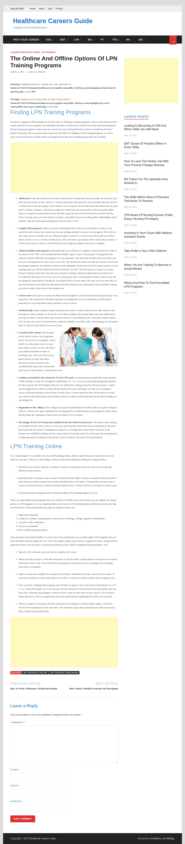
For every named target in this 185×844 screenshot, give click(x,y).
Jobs (50, 8)
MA (90, 39)
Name (15, 769)
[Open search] (173, 39)
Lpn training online (34, 672)
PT (102, 39)
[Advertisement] (64, 167)
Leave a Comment (36, 71)
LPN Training (49, 52)
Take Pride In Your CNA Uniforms (145, 250)
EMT (62, 39)
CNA (48, 39)
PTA (115, 39)
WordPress (155, 838)
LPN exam (72, 381)
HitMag (170, 838)
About (41, 8)
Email (15, 785)
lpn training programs (64, 672)
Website (16, 801)
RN (128, 39)
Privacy (59, 8)
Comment (18, 722)
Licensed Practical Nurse (25, 52)
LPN (76, 39)
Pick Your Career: (26, 39)
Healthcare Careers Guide (52, 21)
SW (141, 39)
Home (33, 8)
